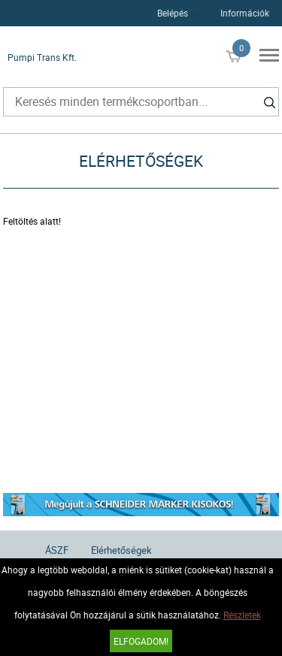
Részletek (242, 615)
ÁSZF (56, 550)
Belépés (172, 13)
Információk (244, 13)
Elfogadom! (141, 641)
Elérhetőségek (121, 550)
